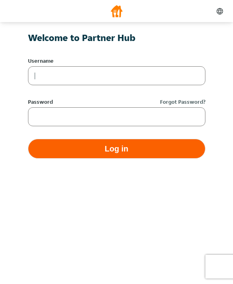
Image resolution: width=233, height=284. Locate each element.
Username (41, 60)
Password (40, 101)
